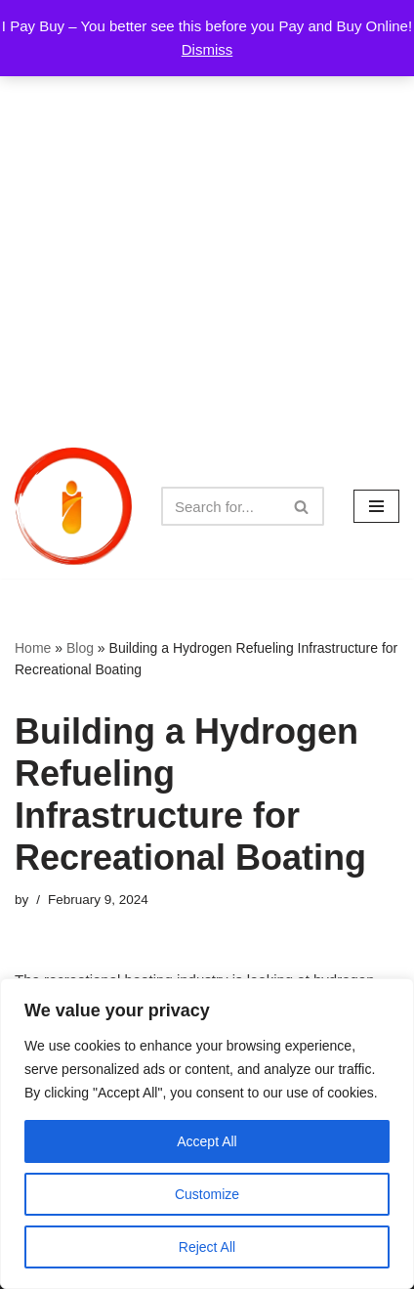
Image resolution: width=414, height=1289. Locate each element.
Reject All (207, 1247)
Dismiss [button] (207, 49)
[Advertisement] (207, 217)
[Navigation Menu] (376, 506)
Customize (207, 1194)
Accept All (206, 1141)
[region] (207, 1133)
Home (33, 648)
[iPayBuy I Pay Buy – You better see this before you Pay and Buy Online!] (73, 506)
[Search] (220, 506)
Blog (80, 648)
